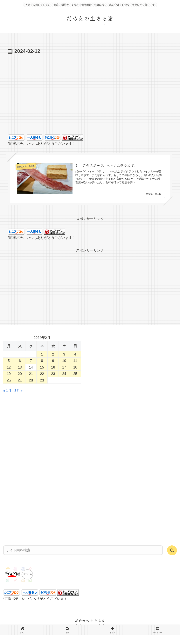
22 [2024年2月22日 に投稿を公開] (42, 374)
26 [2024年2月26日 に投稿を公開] (9, 380)
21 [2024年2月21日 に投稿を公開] (31, 374)
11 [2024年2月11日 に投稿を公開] (75, 361)
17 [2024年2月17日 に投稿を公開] (64, 367)
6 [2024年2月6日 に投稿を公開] (20, 361)
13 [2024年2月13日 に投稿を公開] (20, 367)
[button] (172, 550)
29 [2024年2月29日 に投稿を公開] (42, 380)
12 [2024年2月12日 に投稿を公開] (9, 367)
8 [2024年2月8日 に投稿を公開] (42, 361)
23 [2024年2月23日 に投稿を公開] (53, 374)
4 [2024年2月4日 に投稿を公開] (75, 354)
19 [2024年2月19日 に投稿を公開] (9, 374)
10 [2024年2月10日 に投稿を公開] (64, 361)
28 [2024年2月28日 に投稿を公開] (31, 380)
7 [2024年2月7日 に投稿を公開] (31, 361)
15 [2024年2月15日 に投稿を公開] (42, 367)
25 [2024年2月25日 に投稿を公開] (75, 374)
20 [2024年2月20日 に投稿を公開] (20, 374)
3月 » (18, 391)
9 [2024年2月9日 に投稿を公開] (53, 361)
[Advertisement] (90, 100)
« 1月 (7, 391)
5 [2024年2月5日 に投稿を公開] (9, 361)
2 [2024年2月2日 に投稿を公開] (53, 354)
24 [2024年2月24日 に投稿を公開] (64, 374)
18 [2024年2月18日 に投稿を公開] (75, 367)
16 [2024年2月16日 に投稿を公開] (53, 367)
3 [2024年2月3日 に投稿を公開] (64, 354)
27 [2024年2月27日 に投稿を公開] (20, 380)
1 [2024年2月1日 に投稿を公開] (42, 354)
